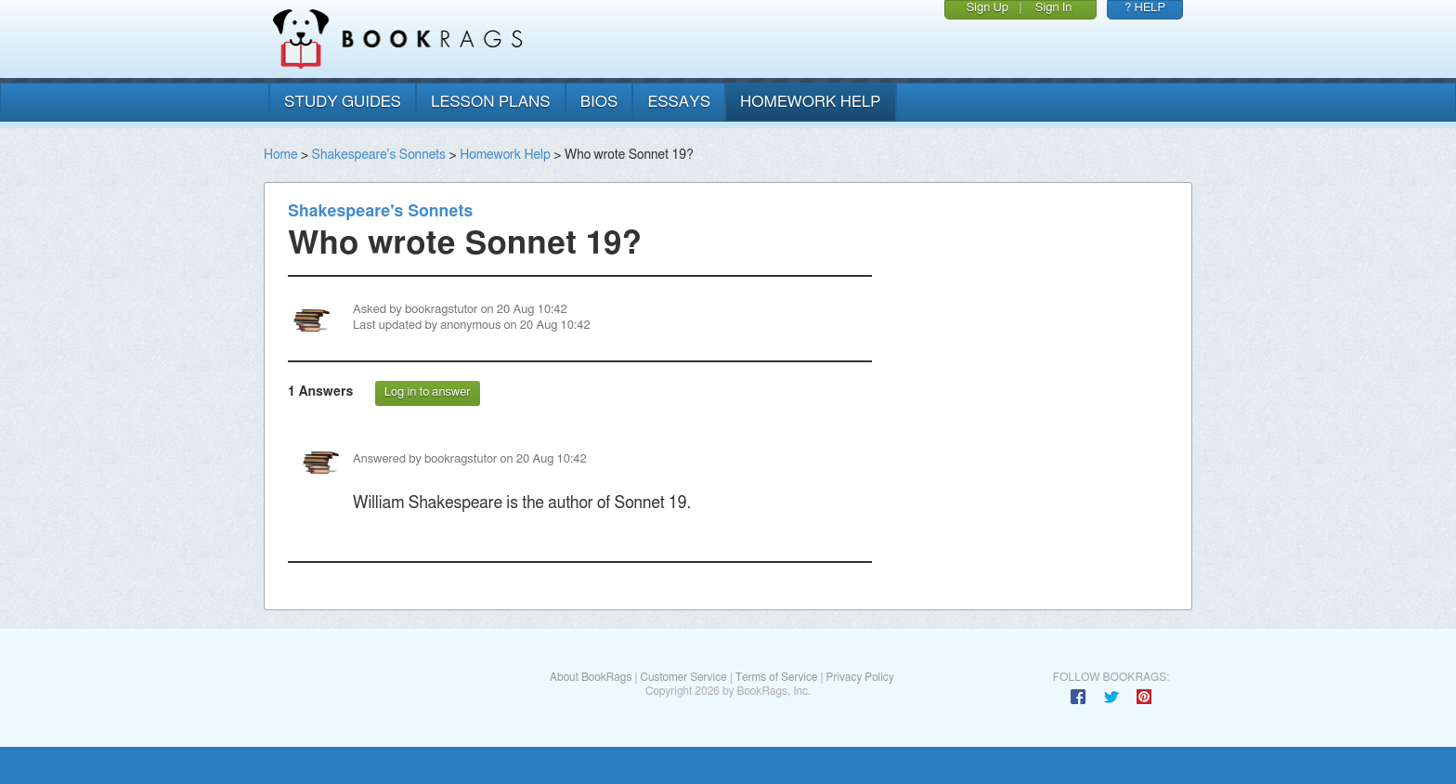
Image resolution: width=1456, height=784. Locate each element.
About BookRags (590, 677)
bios (599, 102)
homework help (810, 102)
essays (678, 102)
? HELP (1144, 8)
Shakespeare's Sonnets (379, 155)
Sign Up (987, 8)
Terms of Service (776, 677)
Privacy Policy (860, 677)
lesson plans (491, 102)
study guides (342, 102)
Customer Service (683, 677)
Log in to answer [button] (427, 392)
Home (280, 155)
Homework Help (505, 155)
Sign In (1053, 8)
